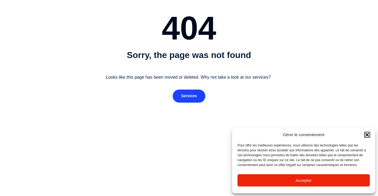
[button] (367, 134)
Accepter (303, 180)
